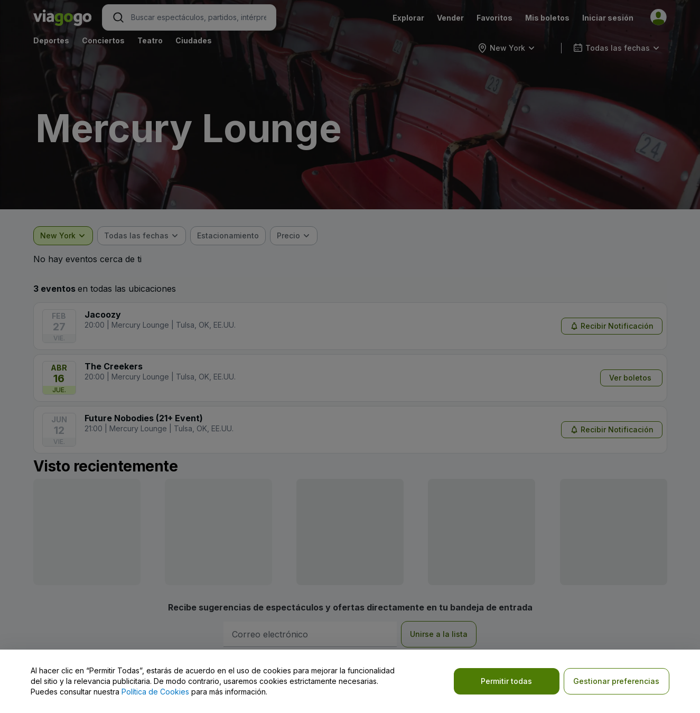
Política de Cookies (155, 691)
